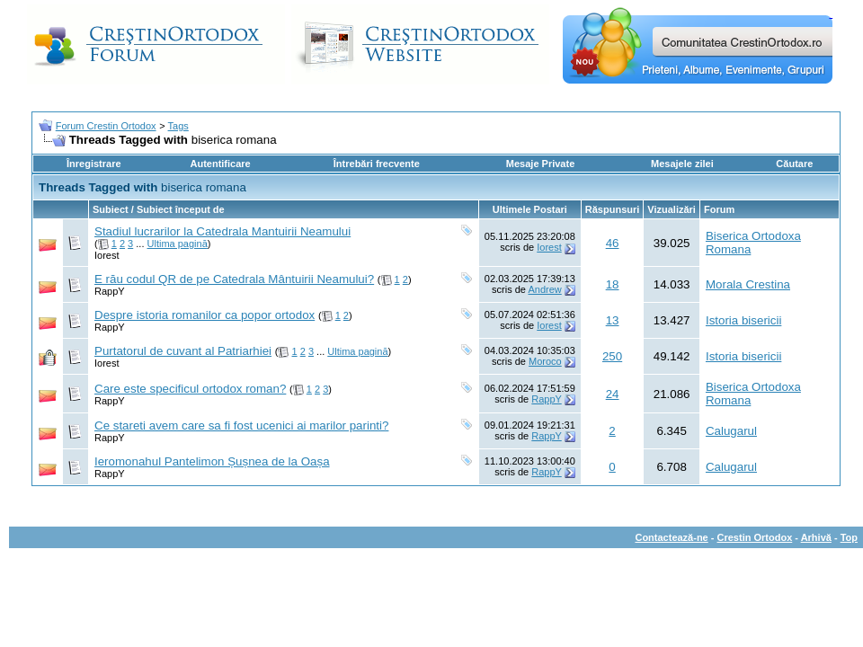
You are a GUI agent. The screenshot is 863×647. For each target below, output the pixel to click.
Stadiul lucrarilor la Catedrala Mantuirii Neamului (222, 231)
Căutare (794, 163)
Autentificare (220, 163)
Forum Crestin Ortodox (106, 125)
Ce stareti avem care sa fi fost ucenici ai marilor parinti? (241, 425)
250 (612, 356)
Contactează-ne (671, 537)
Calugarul (731, 431)
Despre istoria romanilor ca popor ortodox (204, 315)
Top (849, 537)
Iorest (107, 255)
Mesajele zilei (682, 163)
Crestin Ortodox (755, 537)
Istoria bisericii (743, 320)
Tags (178, 125)
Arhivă (816, 537)
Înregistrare (94, 163)
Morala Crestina (748, 284)
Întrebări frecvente (377, 163)
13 (612, 320)
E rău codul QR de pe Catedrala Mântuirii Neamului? (234, 279)
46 (612, 243)
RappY (109, 291)
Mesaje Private (540, 163)
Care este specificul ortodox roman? (190, 388)
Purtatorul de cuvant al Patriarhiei (182, 351)
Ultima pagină (177, 243)
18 (612, 284)
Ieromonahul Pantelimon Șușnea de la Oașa (212, 461)
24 (612, 394)
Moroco (545, 361)
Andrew (544, 289)
